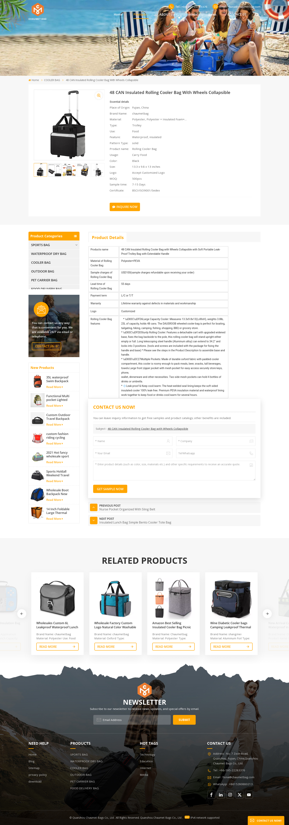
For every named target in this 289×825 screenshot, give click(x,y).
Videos (193, 14)
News (212, 14)
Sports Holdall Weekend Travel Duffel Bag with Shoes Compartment (57, 477)
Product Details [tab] (108, 237)
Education (146, 761)
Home (118, 14)
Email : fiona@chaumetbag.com (237, 6)
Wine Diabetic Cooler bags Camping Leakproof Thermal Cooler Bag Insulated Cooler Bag (230, 625)
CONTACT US (237, 14)
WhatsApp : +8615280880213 (233, 784)
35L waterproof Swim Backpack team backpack (57, 383)
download (34, 781)
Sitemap (34, 768)
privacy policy (37, 775)
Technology (147, 754)
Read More (54, 391)
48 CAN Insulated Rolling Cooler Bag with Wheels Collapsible (148, 428)
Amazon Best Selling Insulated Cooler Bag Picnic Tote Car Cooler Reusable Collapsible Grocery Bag (171, 625)
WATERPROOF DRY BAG (48, 254)
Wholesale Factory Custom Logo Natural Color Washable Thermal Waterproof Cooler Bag (115, 625)
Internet (145, 768)
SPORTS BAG (40, 245)
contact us (44, 350)
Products (139, 14)
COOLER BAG (52, 80)
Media (144, 775)
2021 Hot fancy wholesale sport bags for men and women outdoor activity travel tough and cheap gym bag (58, 458)
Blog (31, 761)
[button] (267, 613)
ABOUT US (167, 14)
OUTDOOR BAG (42, 271)
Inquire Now (124, 207)
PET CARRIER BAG (44, 280)
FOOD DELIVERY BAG (46, 289)
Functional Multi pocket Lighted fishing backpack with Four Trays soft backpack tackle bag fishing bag (58, 402)
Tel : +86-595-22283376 (187, 6)
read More (48, 647)
